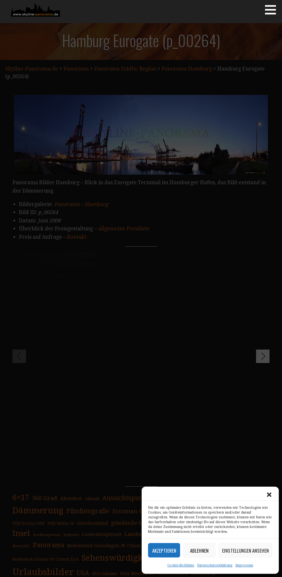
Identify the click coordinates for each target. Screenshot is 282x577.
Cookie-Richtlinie (180, 565)
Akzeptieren (164, 550)
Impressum (244, 565)
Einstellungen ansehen (245, 550)
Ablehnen (199, 550)
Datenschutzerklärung (214, 565)
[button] (269, 494)
